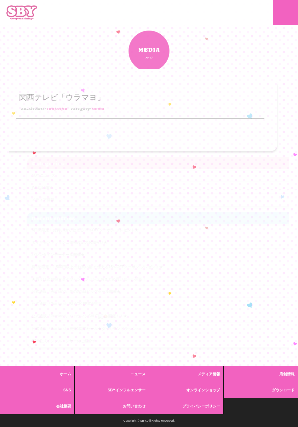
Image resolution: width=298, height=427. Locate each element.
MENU (285, 12)
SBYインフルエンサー (126, 390)
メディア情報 (209, 374)
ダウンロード (283, 390)
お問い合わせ (134, 406)
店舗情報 (287, 374)
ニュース (138, 374)
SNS (67, 390)
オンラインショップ (203, 390)
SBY (21, 12)
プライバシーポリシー (201, 406)
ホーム (65, 374)
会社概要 (63, 406)
